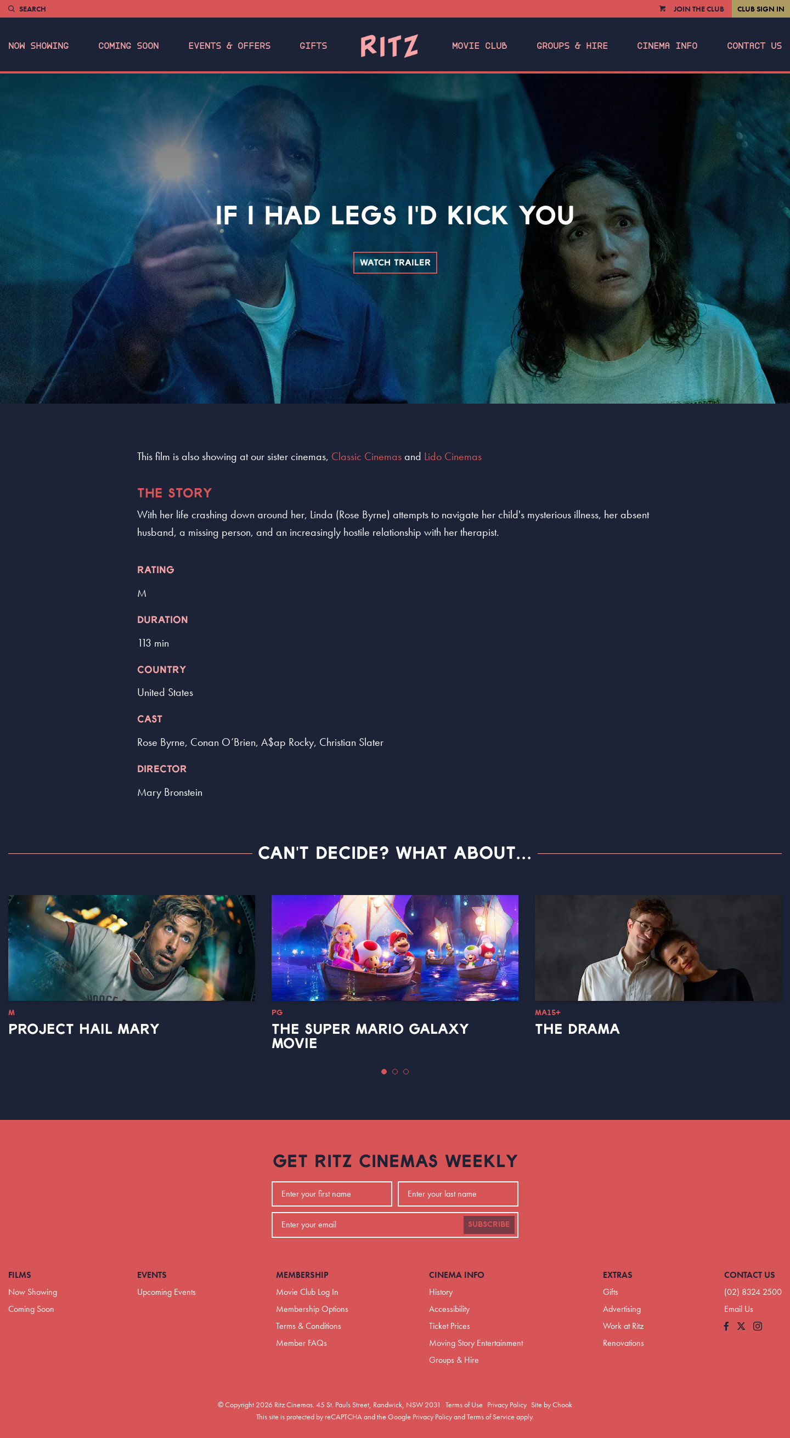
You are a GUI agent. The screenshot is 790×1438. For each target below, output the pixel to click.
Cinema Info (667, 46)
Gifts (313, 46)
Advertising (622, 1309)
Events (152, 1275)
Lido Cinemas (453, 456)
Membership (302, 1275)
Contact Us (754, 46)
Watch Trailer (395, 262)
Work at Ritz (623, 1326)
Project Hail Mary (84, 1029)
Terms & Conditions (308, 1326)
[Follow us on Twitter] (741, 1327)
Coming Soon (128, 46)
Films (19, 1275)
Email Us (738, 1309)
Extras (618, 1275)
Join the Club (699, 9)
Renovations (623, 1343)
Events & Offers (229, 46)
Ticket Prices (449, 1326)
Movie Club (479, 46)
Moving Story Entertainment (476, 1343)
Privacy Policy (507, 1404)
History (441, 1292)
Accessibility (449, 1309)
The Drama (577, 1029)
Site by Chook (551, 1404)
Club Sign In (761, 9)
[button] (384, 1071)
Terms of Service (491, 1417)
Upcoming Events (166, 1292)
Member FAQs (301, 1343)
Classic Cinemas (366, 456)
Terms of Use (464, 1404)
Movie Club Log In (307, 1292)
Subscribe (489, 1224)
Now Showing (38, 46)
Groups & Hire (572, 46)
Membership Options (312, 1309)
